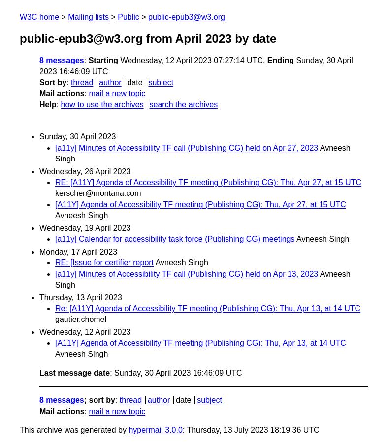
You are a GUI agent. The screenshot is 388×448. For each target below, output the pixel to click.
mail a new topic (117, 93)
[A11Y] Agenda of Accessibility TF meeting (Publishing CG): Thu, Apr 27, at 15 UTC (200, 204)
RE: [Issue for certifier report (104, 262)
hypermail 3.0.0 (155, 430)
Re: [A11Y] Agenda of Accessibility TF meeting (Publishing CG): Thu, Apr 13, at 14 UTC (207, 308)
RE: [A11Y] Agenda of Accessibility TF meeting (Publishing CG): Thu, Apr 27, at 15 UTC (208, 182)
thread (82, 82)
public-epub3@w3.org (186, 17)
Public (128, 17)
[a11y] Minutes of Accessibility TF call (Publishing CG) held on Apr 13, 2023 (186, 274)
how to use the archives (102, 104)
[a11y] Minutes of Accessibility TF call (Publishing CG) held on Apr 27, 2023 (186, 148)
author (110, 82)
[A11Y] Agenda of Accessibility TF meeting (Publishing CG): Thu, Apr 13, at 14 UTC (200, 343)
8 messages (61, 60)
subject (160, 82)
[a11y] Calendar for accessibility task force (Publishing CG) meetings (174, 239)
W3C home (39, 17)
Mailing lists (88, 17)
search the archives (184, 104)
